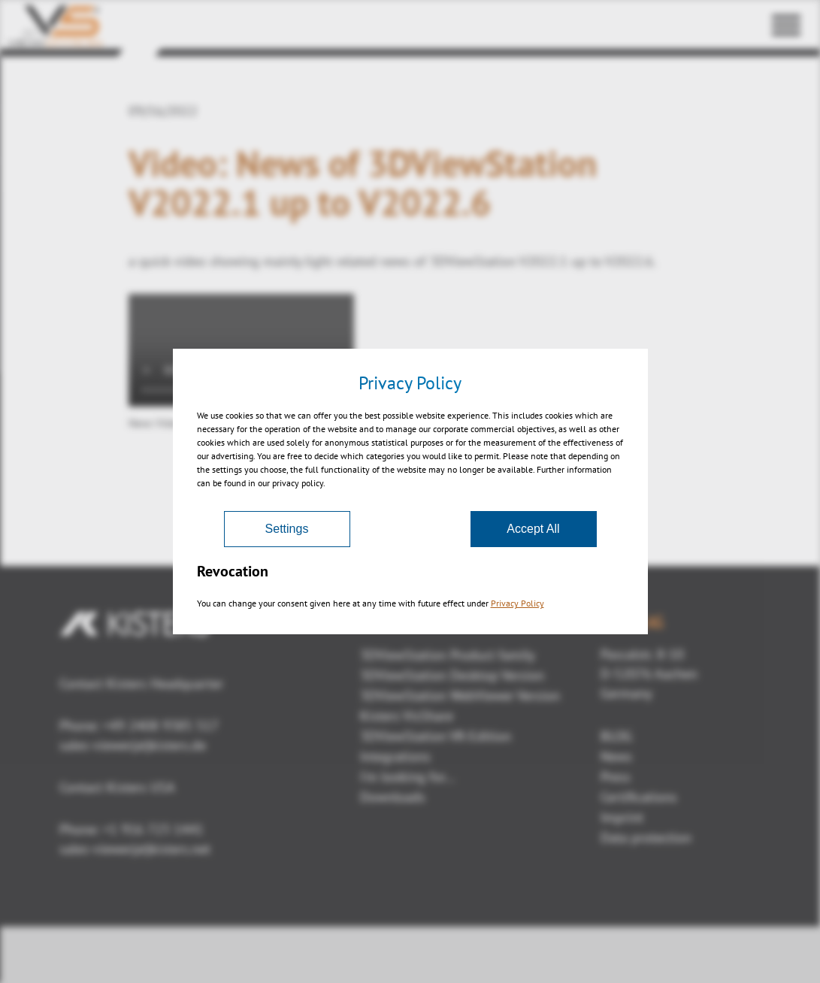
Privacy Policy (517, 603)
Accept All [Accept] (533, 528)
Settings (287, 528)
